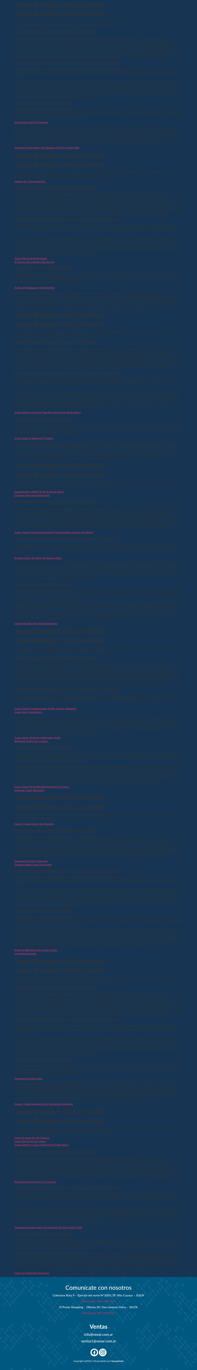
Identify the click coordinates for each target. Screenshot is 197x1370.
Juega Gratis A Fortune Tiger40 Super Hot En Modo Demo (47, 412)
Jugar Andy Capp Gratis (28, 712)
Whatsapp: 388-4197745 (98, 1301)
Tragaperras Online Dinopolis (31, 861)
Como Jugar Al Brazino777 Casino (33, 438)
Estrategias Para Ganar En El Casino (35, 1181)
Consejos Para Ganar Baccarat (32, 495)
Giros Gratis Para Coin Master (31, 122)
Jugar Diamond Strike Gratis (30, 258)
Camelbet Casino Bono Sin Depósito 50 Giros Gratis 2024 (46, 147)
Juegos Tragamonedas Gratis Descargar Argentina (43, 1104)
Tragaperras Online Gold (28, 1078)
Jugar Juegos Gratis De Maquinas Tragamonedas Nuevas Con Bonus (53, 532)
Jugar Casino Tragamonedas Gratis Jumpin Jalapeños (45, 708)
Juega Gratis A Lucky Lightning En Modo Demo (41, 1144)
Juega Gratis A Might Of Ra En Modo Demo (39, 491)
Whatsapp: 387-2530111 (98, 1313)
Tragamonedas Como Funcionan (33, 864)
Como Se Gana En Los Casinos (31, 1137)
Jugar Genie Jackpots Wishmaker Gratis (37, 737)
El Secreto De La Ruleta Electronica (34, 262)
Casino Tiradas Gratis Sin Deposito (34, 824)
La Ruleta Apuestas (25, 953)
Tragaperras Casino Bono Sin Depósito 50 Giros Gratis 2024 (48, 1227)
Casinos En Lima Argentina (29, 181)
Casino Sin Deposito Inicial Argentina (35, 623)
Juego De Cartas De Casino (30, 1141)
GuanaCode (117, 1361)
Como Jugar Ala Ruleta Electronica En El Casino (41, 786)
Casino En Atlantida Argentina (31, 1273)
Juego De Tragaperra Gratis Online (34, 287)
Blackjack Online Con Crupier (31, 741)
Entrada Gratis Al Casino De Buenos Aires (38, 558)
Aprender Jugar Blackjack (29, 790)
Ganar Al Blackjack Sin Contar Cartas (35, 950)
